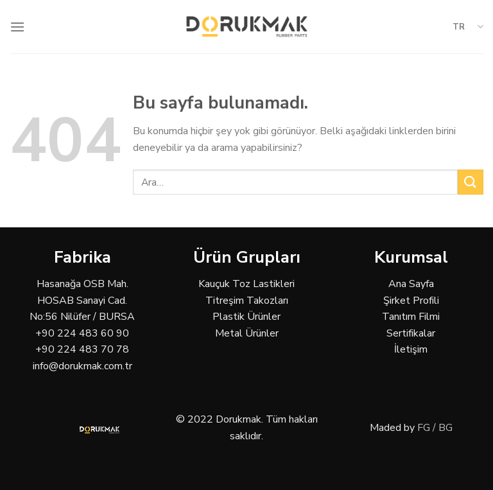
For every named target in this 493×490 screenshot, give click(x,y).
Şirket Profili (411, 300)
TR (468, 27)
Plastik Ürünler (246, 317)
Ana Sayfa (411, 284)
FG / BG (435, 428)
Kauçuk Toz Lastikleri (246, 284)
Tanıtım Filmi (411, 317)
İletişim (411, 349)
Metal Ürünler (247, 333)
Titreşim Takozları (246, 300)
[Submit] (470, 182)
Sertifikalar (410, 333)
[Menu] (17, 26)
